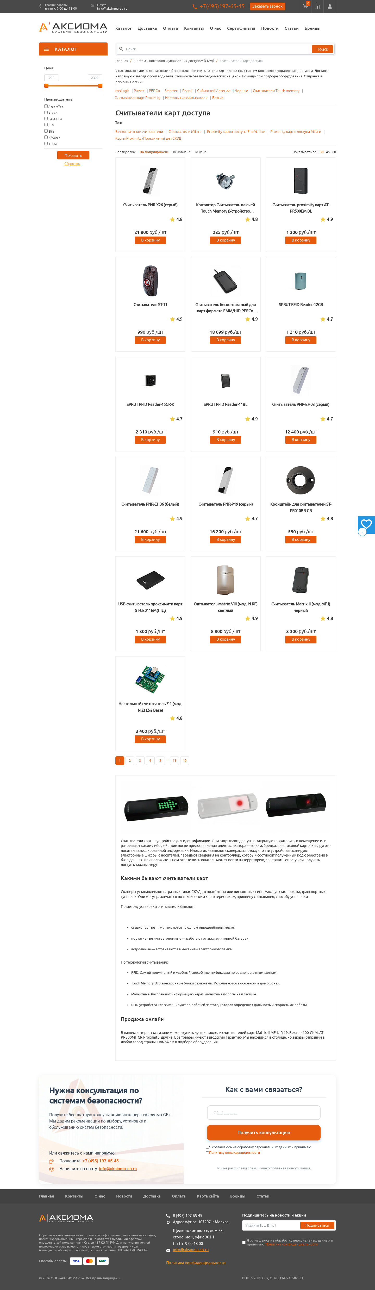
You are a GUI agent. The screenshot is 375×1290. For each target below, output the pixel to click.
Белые (217, 98)
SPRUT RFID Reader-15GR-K (150, 404)
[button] (330, 6)
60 (334, 152)
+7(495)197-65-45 (222, 6)
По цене (200, 152)
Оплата (170, 28)
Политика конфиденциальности (196, 1263)
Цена (48, 68)
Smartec (171, 91)
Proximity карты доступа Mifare (295, 131)
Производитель (58, 99)
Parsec (139, 91)
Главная (46, 1196)
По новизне (181, 152)
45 (328, 152)
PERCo (155, 91)
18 (174, 760)
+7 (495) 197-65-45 (101, 1160)
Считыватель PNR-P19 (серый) (225, 504)
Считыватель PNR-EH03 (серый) (300, 404)
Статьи (292, 28)
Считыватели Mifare (185, 131)
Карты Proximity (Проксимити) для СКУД (148, 138)
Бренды (313, 28)
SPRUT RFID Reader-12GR (301, 304)
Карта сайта (208, 1196)
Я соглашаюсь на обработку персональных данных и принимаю (290, 1242)
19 (184, 760)
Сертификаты (241, 28)
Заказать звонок (267, 6)
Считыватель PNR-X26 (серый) (150, 205)
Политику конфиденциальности (234, 1153)
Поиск (322, 49)
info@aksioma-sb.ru (112, 8)
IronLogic (122, 91)
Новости (270, 28)
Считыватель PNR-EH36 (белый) (150, 504)
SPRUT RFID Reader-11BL (225, 404)
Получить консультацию (264, 1132)
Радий (187, 91)
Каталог (123, 28)
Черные (242, 91)
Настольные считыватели (186, 98)
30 (321, 152)
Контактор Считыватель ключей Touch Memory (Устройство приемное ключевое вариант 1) (225, 211)
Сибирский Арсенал (214, 91)
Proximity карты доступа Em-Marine (236, 131)
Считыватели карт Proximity (138, 98)
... (167, 759)
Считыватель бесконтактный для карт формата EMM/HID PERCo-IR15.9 (225, 311)
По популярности (154, 152)
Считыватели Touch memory (276, 91)
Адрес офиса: (185, 1222)
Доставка (147, 28)
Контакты (194, 28)
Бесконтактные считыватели (139, 131)
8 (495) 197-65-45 (187, 1215)
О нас (215, 28)
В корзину (150, 240)
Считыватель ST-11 (150, 304)
